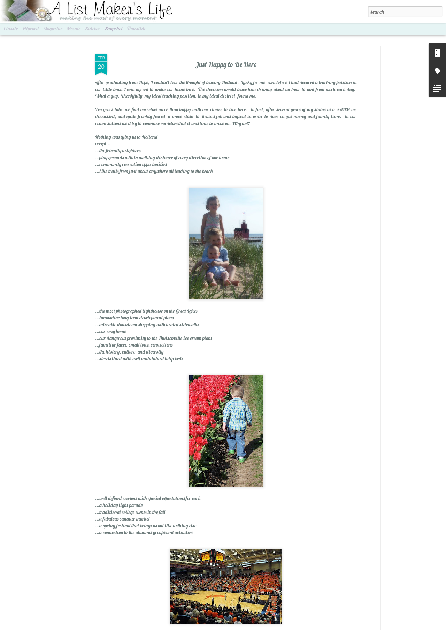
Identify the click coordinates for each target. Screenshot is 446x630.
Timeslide (136, 28)
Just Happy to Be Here (225, 58)
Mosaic (73, 28)
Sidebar (92, 28)
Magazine (52, 28)
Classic (10, 28)
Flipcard (30, 28)
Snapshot (114, 28)
